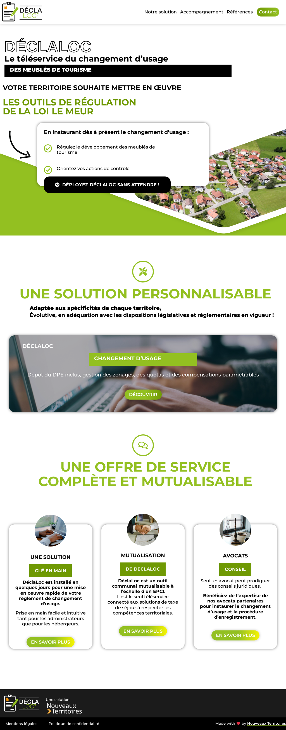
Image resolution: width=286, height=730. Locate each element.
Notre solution (160, 12)
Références (240, 12)
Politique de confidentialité (74, 724)
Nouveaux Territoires (266, 723)
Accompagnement (201, 12)
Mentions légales (21, 724)
